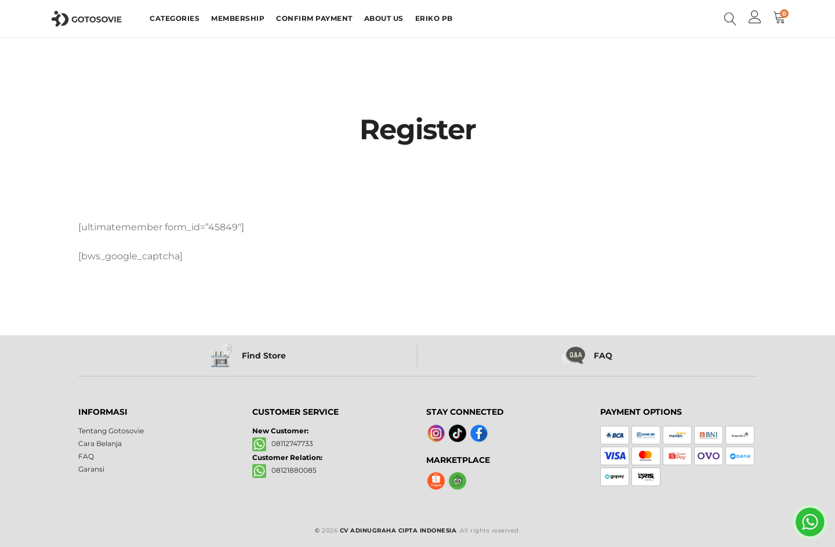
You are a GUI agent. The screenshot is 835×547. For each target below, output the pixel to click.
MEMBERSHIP (237, 18)
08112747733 (282, 443)
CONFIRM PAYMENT (314, 18)
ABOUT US (384, 18)
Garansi (91, 469)
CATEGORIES (174, 18)
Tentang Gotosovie (111, 430)
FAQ (86, 456)
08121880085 (284, 470)
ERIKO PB (434, 18)
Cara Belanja (100, 443)
